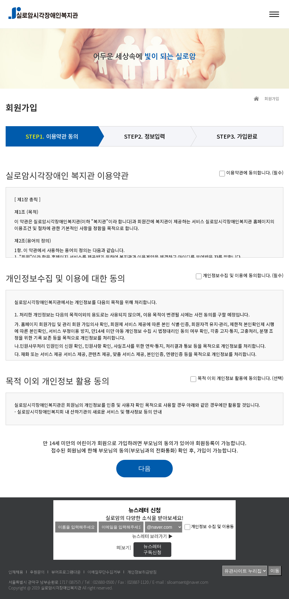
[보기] (125, 548)
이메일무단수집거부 (104, 572)
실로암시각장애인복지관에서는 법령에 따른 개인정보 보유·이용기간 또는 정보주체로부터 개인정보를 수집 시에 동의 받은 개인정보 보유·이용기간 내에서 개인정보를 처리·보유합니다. (144, 329)
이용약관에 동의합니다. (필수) (254, 172)
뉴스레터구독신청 (152, 549)
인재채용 (15, 572)
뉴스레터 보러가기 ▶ (152, 536)
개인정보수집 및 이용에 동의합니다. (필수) (243, 275)
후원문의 (37, 572)
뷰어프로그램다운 (66, 572)
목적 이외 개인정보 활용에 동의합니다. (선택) (240, 378)
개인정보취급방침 (142, 572)
